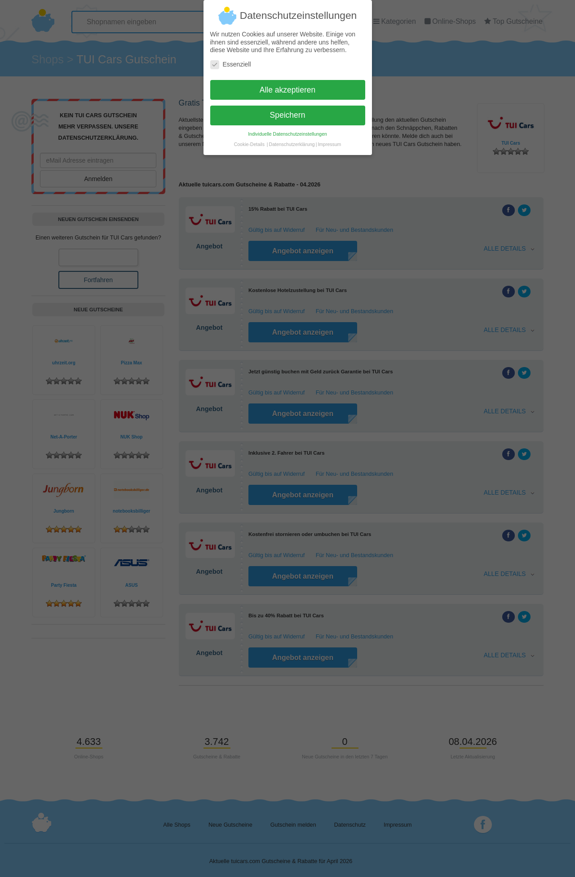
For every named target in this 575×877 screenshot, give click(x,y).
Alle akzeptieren (288, 85)
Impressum (329, 140)
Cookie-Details (249, 140)
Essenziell (230, 60)
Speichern (287, 111)
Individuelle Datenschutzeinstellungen (287, 130)
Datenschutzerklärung (292, 140)
